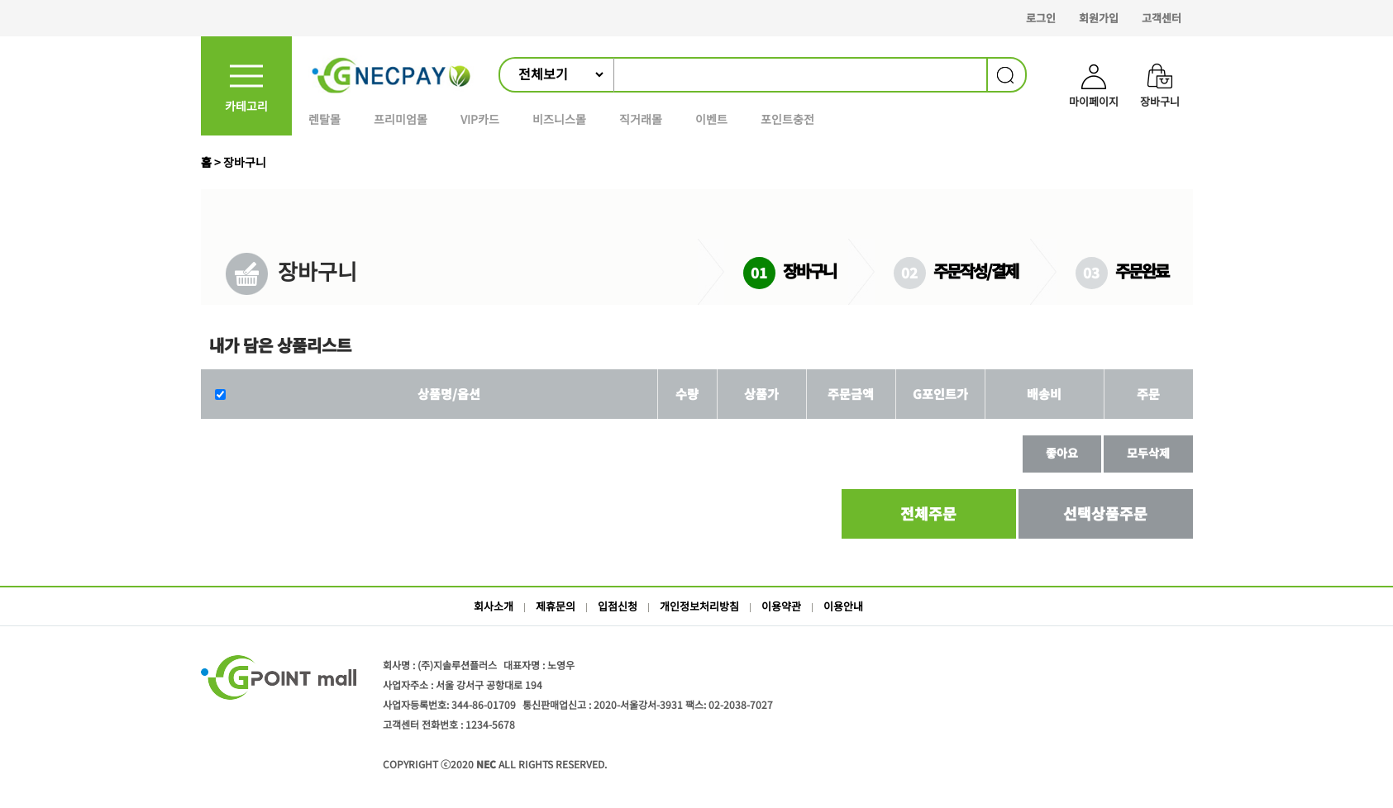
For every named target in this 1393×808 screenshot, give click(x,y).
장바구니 (244, 162)
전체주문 (928, 513)
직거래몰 (640, 119)
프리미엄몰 (400, 119)
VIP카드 (479, 119)
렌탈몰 (324, 119)
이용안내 (843, 606)
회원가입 (1099, 18)
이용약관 (781, 606)
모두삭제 (1148, 452)
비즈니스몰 (559, 119)
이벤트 (711, 119)
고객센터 (1161, 18)
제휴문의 (555, 606)
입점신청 (617, 606)
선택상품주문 (1105, 513)
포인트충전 (787, 119)
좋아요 (1062, 452)
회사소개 (493, 606)
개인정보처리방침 (699, 606)
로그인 (1041, 18)
